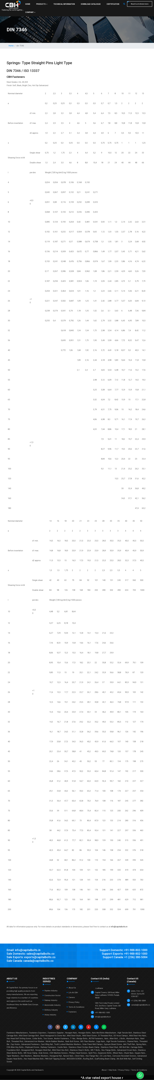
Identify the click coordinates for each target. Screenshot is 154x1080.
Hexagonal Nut (56, 1056)
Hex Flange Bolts (108, 1050)
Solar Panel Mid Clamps (92, 1044)
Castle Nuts (62, 1047)
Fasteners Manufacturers (17, 1033)
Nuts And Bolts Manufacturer (104, 1033)
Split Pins (92, 1053)
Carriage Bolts (137, 1047)
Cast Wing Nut (47, 1044)
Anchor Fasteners (61, 1038)
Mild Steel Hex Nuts (137, 1036)
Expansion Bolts (105, 1053)
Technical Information (64, 4)
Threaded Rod (17, 1041)
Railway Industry (51, 1000)
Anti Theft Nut (129, 1044)
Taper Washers (13, 1056)
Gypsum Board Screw (113, 1044)
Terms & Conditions (76, 1007)
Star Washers (26, 1056)
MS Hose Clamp (30, 1053)
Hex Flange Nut (92, 1056)
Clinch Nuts (79, 1056)
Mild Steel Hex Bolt (60, 1050)
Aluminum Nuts (132, 1038)
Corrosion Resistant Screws (124, 1056)
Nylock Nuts (68, 1056)
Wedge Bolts (82, 1038)
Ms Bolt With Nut (124, 1059)
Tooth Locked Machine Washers (67, 1044)
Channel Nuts (132, 1041)
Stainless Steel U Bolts (79, 1050)
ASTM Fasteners (96, 1038)
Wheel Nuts (118, 1053)
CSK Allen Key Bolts (15, 1047)
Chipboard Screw (32, 1047)
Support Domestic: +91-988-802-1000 (122, 950)
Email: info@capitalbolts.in (24, 950)
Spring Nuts (141, 1044)
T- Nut (72, 1038)
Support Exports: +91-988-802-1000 (123, 953)
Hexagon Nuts (71, 1033)
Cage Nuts (100, 1041)
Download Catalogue (90, 4)
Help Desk (112, 1070)
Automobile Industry (53, 1005)
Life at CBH (73, 993)
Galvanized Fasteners (30, 1044)
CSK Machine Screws (59, 1053)
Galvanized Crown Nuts (127, 1050)
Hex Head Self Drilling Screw (19, 1038)
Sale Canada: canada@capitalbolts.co (31, 961)
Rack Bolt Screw (72, 1041)
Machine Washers (40, 1056)
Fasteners (73, 1012)
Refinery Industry (51, 1010)
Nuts (106, 1038)
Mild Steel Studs (74, 1036)
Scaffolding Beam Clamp (105, 1059)
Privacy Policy (74, 1002)
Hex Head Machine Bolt (33, 1059)
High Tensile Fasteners (116, 1041)
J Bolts (122, 1038)
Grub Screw (43, 1053)
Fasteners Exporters (37, 1033)
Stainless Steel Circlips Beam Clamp (84, 1047)
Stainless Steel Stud (109, 1047)
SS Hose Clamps (120, 1036)
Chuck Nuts (128, 1053)
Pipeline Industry (51, 991)
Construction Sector (53, 996)
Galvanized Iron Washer (34, 1041)
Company (30, 12)
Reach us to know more (139, 4)
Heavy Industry (50, 1015)
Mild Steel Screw (89, 1036)
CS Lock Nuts (105, 1056)
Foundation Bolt (13, 1050)
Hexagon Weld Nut (43, 1050)
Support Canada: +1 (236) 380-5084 (124, 957)
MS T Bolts (95, 1050)
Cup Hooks (15, 1044)
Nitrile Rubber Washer (55, 1041)
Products (41, 4)
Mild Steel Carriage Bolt (29, 1036)
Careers (72, 997)
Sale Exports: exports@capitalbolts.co (31, 957)
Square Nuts (140, 1053)
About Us (72, 988)
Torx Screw (48, 1038)
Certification (112, 4)
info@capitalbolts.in (119, 927)
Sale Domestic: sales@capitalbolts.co (31, 953)
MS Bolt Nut (124, 1047)
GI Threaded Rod (105, 1036)
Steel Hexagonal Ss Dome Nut (53, 1036)
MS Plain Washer (87, 1041)
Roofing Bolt (88, 1059)
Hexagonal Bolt (27, 1050)
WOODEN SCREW (74, 1059)
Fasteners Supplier (56, 1033)
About (104, 1070)
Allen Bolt (114, 1038)
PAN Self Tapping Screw (55, 1059)
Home (27, 4)
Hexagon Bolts (84, 1033)
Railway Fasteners (48, 1047)
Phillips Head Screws (78, 1053)
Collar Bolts (37, 1038)
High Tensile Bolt (124, 1033)
